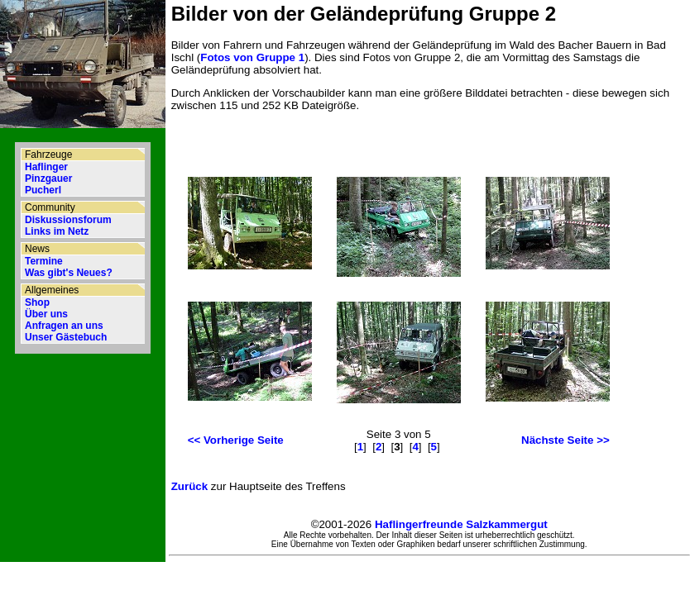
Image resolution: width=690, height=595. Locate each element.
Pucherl (43, 190)
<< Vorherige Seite (236, 440)
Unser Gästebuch (66, 337)
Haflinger (46, 167)
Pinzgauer (48, 178)
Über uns (46, 314)
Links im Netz (57, 231)
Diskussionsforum (68, 220)
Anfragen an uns (64, 325)
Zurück (189, 486)
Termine (44, 261)
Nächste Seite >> (565, 440)
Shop (37, 302)
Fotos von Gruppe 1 (252, 57)
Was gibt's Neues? (69, 272)
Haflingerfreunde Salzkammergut (461, 524)
